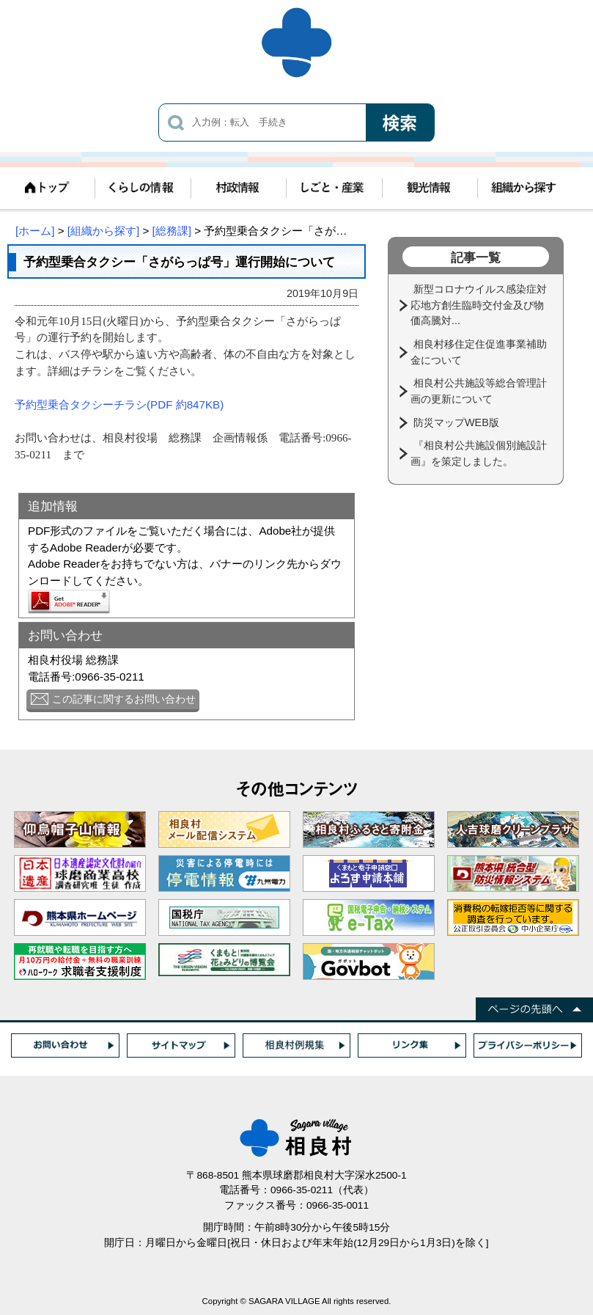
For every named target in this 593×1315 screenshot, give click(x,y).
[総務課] (171, 230)
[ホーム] (34, 230)
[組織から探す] (103, 230)
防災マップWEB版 (457, 422)
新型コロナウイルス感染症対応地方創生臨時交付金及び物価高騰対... (478, 304)
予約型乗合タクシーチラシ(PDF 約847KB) (119, 404)
